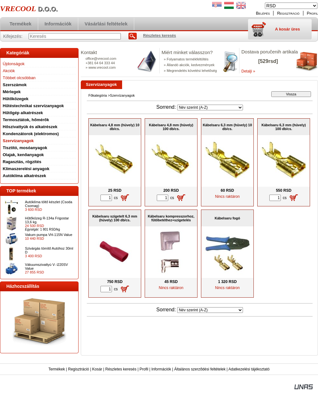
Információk (161, 369)
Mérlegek (12, 91)
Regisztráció (78, 369)
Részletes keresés (120, 369)
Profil (144, 369)
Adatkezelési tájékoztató (248, 369)
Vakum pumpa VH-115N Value (49, 235)
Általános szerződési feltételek (199, 369)
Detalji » (248, 71)
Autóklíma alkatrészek (24, 175)
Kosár (97, 369)
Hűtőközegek (16, 98)
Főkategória (97, 95)
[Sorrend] (210, 107)
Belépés (263, 13)
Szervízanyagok (18, 140)
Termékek (56, 369)
